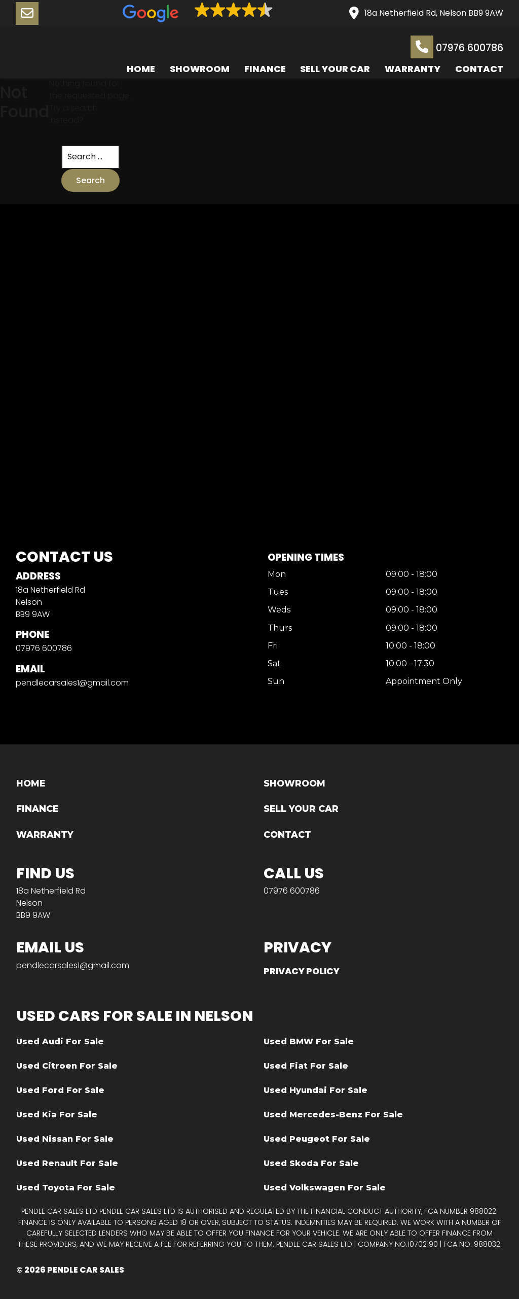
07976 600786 (457, 47)
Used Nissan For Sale (65, 1139)
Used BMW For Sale (309, 1041)
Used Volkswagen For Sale (325, 1187)
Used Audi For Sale (60, 1041)
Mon (277, 574)
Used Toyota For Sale (65, 1187)
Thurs (280, 628)
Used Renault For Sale (67, 1163)
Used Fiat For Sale (306, 1066)
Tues (278, 592)
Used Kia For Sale (56, 1114)
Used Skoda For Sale (311, 1163)
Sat (274, 664)
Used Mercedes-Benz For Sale (333, 1114)
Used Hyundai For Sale (315, 1090)
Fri (273, 646)
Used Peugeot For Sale (317, 1139)
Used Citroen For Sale (67, 1066)
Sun (276, 681)
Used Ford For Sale (60, 1090)
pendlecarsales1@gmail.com (72, 683)
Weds (279, 610)
